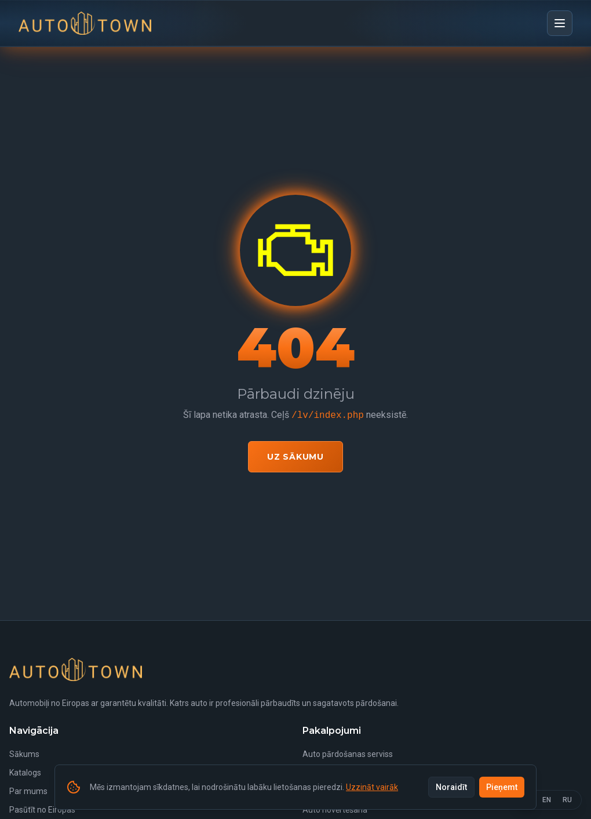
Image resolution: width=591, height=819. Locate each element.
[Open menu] (559, 23)
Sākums (24, 754)
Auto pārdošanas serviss (347, 754)
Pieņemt (501, 787)
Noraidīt (451, 787)
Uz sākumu (295, 457)
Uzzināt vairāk (372, 787)
